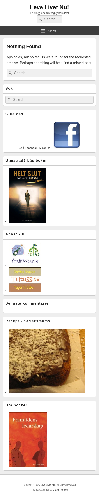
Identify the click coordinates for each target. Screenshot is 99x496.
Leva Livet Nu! (49, 7)
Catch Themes (60, 490)
